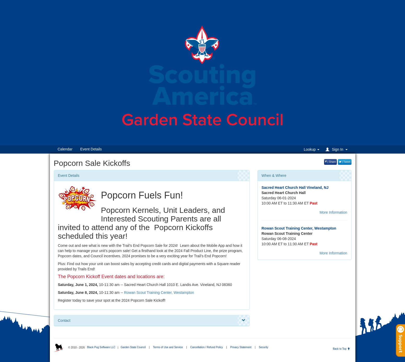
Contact (151, 320)
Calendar (65, 149)
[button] (337, 149)
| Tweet (344, 161)
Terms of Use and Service (168, 347)
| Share (330, 161)
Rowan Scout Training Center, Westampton (159, 292)
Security (263, 347)
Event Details (91, 149)
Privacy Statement (240, 347)
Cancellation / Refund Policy (206, 347)
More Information (333, 212)
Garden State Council (133, 347)
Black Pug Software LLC (101, 347)
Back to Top (341, 348)
